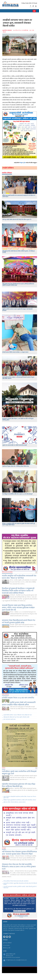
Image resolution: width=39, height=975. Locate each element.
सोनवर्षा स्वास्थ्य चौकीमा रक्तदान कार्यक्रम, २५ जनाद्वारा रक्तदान (15, 352)
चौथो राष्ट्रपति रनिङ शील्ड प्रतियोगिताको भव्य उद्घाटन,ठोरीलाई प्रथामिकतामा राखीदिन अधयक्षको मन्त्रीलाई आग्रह (18, 284)
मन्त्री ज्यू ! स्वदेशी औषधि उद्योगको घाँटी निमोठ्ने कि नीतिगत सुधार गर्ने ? (17, 220)
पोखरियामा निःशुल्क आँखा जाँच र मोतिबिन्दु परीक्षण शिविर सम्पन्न (15, 466)
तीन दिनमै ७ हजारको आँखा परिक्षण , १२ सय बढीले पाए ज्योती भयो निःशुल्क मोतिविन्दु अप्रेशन (17, 419)
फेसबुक (21, 163)
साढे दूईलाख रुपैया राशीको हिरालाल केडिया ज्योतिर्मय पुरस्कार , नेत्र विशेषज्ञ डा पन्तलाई (18, 251)
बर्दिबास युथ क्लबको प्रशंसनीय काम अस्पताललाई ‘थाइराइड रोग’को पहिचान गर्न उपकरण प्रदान (18, 196)
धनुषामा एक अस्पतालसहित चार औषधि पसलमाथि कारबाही (14, 445)
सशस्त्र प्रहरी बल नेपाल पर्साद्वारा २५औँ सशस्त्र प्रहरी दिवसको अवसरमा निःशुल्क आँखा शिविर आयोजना (18, 377)
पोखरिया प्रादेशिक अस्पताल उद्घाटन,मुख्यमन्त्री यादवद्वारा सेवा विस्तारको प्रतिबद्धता (17, 309)
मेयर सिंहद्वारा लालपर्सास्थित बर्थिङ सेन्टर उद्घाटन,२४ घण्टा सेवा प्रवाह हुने (17, 494)
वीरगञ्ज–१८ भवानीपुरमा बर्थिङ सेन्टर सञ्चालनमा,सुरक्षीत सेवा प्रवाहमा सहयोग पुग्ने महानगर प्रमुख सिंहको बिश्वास (18, 524)
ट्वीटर (24, 163)
